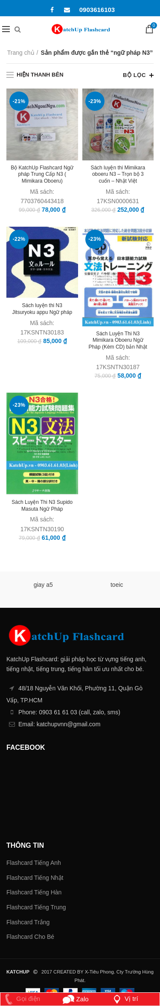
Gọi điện (20, 998)
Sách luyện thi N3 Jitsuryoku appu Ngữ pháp (42, 308)
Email (67, 10)
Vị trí (124, 998)
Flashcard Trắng (27, 922)
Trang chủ (21, 52)
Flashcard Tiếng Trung (36, 907)
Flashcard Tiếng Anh (33, 862)
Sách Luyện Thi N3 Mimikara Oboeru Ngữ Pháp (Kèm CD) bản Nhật (118, 340)
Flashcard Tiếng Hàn (33, 892)
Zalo (76, 999)
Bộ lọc (134, 75)
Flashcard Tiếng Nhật (35, 877)
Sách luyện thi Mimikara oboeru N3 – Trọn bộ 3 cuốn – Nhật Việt (117, 174)
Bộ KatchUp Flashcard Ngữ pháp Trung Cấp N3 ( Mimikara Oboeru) (42, 174)
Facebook (52, 10)
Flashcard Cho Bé (30, 936)
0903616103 (97, 9)
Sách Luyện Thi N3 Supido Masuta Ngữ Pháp (42, 505)
